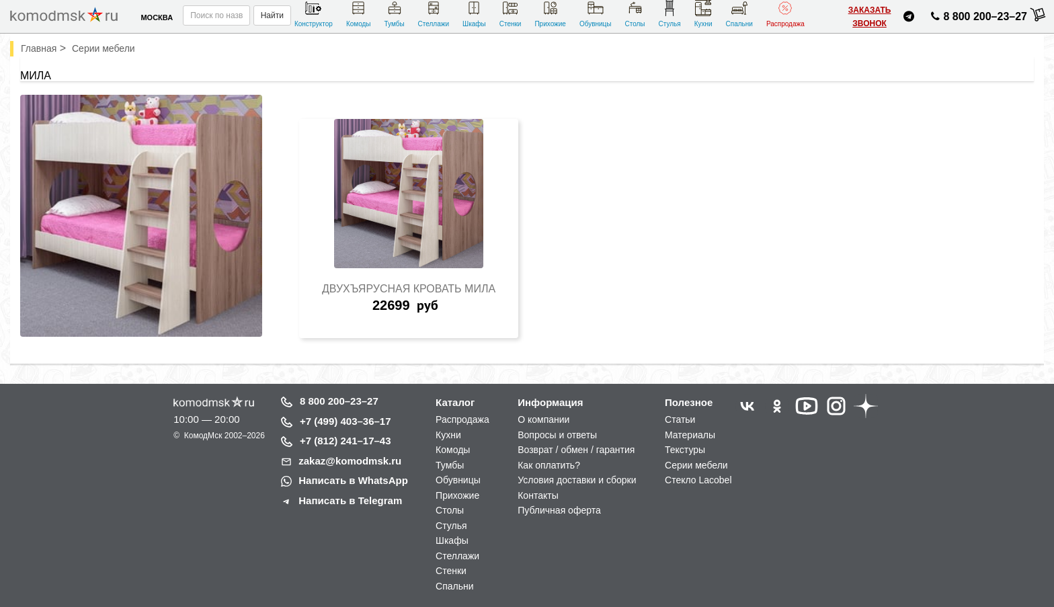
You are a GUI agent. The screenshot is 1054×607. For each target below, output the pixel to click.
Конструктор (313, 14)
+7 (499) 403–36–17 (345, 421)
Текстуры (685, 449)
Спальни (739, 14)
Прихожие (550, 14)
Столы (634, 14)
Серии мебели (696, 465)
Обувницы (595, 14)
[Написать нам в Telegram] (909, 18)
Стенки (510, 14)
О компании (543, 419)
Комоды (358, 14)
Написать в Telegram (350, 500)
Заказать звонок (869, 16)
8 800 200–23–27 (339, 401)
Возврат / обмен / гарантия (576, 449)
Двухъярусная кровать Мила (408, 288)
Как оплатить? (549, 465)
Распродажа (785, 14)
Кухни (703, 14)
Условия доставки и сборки (577, 480)
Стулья (670, 14)
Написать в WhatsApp (353, 480)
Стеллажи (433, 14)
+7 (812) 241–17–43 (345, 440)
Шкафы (474, 14)
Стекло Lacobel (698, 480)
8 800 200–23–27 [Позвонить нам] (977, 19)
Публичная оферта (559, 510)
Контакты (538, 495)
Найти (272, 15)
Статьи (680, 419)
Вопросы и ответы (557, 435)
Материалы (690, 435)
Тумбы (394, 14)
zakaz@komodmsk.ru (349, 461)
